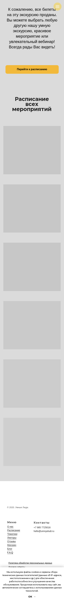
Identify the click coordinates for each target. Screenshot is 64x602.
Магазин (11, 545)
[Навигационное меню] (57, 6)
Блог (9, 548)
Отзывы (11, 541)
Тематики (12, 534)
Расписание (13, 530)
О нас (10, 526)
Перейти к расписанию (32, 69)
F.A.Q (10, 552)
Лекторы (11, 537)
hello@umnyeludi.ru (44, 531)
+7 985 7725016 (42, 527)
